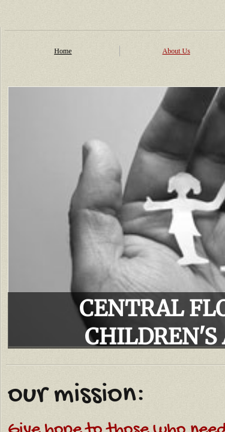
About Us (176, 51)
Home (62, 51)
